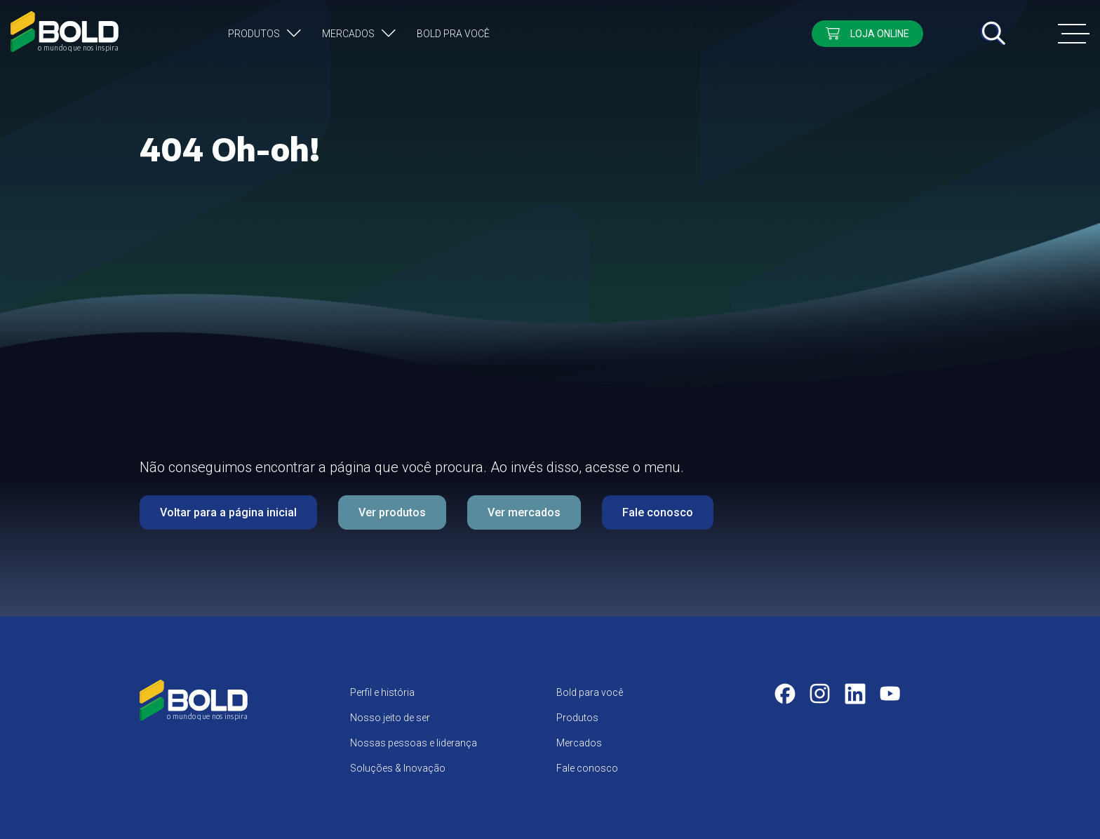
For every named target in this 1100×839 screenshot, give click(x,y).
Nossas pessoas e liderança (413, 743)
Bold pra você (453, 33)
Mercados (348, 33)
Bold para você (589, 692)
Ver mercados (524, 512)
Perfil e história (382, 692)
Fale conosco (657, 512)
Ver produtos (392, 512)
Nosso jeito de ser (390, 717)
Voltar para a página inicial (228, 512)
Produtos (254, 33)
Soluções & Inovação (397, 768)
